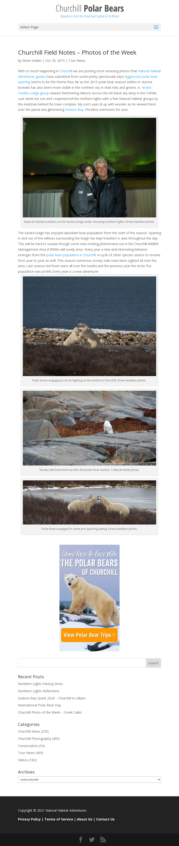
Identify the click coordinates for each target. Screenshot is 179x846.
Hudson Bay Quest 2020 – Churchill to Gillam (52, 698)
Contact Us (105, 819)
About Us (84, 819)
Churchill (65, 71)
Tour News (77, 60)
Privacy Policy (29, 819)
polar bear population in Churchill (71, 255)
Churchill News (29, 731)
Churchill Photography (34, 738)
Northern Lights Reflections (38, 691)
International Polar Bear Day (39, 705)
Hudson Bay (74, 109)
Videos (23, 760)
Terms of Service (59, 819)
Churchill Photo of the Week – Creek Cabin (50, 712)
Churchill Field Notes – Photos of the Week (77, 52)
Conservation (28, 746)
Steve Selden (32, 60)
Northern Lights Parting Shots (40, 684)
